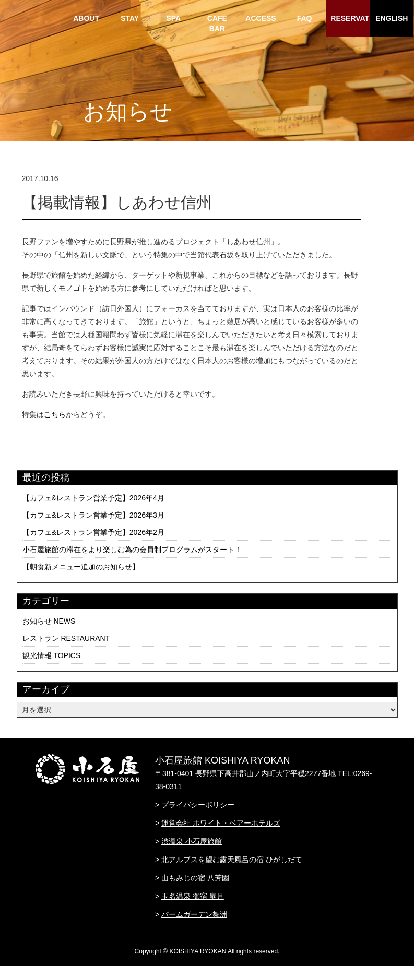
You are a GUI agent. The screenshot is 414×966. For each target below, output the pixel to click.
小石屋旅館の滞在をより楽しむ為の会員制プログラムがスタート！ (132, 549)
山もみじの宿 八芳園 (195, 878)
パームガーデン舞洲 (194, 914)
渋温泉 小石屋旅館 (191, 841)
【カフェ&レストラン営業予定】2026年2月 (93, 532)
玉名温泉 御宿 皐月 (192, 896)
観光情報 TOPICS (51, 655)
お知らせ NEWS (49, 621)
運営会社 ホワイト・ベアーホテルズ (220, 823)
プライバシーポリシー (197, 805)
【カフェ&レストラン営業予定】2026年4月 (93, 498)
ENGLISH (391, 18)
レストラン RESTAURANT (66, 638)
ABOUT (86, 18)
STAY (130, 18)
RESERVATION (350, 18)
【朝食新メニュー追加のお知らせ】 (80, 567)
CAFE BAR (217, 23)
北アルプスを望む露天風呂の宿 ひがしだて (231, 859)
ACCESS (260, 18)
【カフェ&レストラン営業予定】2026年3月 (93, 515)
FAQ (304, 18)
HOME (43, 18)
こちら (55, 414)
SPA (173, 18)
